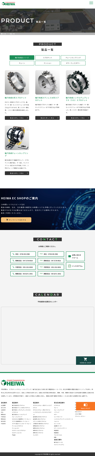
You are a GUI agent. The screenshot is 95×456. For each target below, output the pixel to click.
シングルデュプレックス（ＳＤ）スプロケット (42, 413)
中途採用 (3, 423)
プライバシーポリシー (80, 416)
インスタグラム (77, 266)
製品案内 (15, 402)
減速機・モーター (58, 426)
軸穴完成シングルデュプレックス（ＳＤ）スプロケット (21, 411)
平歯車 (13, 435)
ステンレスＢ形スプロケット (39, 421)
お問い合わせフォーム (76, 256)
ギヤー (55, 414)
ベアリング (56, 412)
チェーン (56, 407)
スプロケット (57, 405)
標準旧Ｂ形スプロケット (39, 426)
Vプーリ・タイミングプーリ (60, 428)
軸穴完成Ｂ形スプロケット (18, 405)
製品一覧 (12, 34)
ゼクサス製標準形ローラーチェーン (20, 421)
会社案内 (4, 402)
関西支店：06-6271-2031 (24, 274)
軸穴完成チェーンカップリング (19, 414)
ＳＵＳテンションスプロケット (19, 430)
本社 (2, 412)
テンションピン (15, 428)
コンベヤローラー (58, 417)
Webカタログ (85, 408)
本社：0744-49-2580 (22, 254)
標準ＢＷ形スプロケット (39, 428)
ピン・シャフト (57, 423)
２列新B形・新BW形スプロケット (41, 423)
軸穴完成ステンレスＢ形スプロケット (21, 407)
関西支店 (3, 414)
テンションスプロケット (17, 426)
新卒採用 (3, 421)
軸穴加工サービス (58, 442)
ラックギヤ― (36, 435)
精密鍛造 (56, 432)
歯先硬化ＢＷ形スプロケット (40, 417)
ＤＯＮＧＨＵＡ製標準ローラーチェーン (21, 419)
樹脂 (55, 437)
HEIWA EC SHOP (85, 363)
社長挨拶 (3, 410)
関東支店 (3, 419)
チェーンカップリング (17, 417)
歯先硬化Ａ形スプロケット (39, 419)
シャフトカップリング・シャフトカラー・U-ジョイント (63, 420)
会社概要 (3, 405)
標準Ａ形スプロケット (38, 432)
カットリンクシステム (59, 444)
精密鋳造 (56, 430)
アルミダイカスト (58, 435)
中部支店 (3, 417)
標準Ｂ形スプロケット (38, 430)
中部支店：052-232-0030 (24, 267)
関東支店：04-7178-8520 (24, 260)
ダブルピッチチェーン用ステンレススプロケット (42, 406)
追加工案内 (58, 439)
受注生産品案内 (59, 402)
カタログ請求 (78, 414)
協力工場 (3, 407)
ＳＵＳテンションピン (17, 432)
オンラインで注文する (17, 220)
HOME (4, 34)
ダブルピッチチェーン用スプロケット (41, 410)
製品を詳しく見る (17, 118)
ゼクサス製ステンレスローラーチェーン (21, 423)
